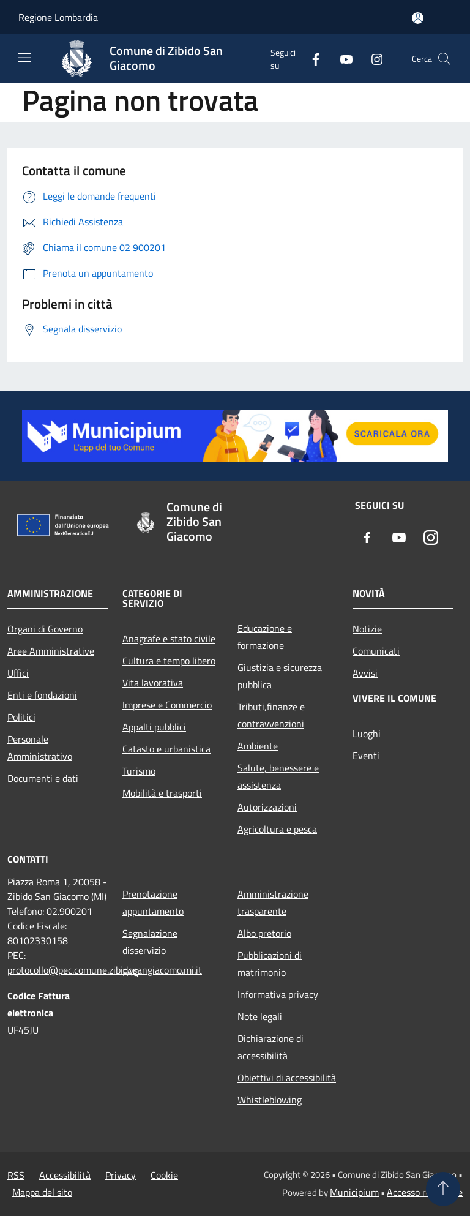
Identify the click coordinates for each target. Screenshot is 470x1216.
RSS (15, 1175)
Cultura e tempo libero (168, 660)
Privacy (120, 1175)
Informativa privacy (277, 994)
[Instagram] (372, 58)
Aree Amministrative (50, 651)
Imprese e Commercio (167, 704)
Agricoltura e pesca (277, 829)
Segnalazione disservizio (149, 942)
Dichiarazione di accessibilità (270, 1047)
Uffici (18, 673)
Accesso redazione (425, 1192)
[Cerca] (444, 58)
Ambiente (257, 745)
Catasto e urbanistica (166, 748)
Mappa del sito (42, 1192)
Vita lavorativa (152, 682)
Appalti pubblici (154, 726)
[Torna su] (443, 1189)
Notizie (367, 628)
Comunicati (376, 651)
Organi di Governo (45, 628)
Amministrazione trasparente (272, 902)
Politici (21, 717)
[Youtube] (341, 58)
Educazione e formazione (264, 637)
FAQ (131, 972)
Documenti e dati (42, 778)
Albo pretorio (264, 933)
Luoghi (366, 733)
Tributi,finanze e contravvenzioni (271, 715)
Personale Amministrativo (39, 748)
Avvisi (365, 673)
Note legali (259, 1016)
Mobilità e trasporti (162, 793)
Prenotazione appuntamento (153, 902)
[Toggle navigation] (24, 57)
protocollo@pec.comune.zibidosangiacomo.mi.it (104, 970)
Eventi (365, 755)
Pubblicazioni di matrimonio (269, 964)
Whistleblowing (269, 1099)
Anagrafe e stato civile (168, 638)
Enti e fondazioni (42, 695)
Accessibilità (65, 1175)
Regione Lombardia (58, 17)
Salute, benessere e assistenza (278, 776)
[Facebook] (311, 58)
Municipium (354, 1192)
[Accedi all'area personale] (418, 18)
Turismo (138, 771)
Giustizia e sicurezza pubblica (279, 676)
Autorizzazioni (267, 807)
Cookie (164, 1175)
